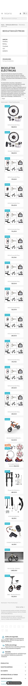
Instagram (23, 626)
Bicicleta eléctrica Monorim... (14, 438)
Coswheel (5, 46)
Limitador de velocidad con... (14, 542)
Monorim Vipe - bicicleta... (14, 568)
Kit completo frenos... (14, 464)
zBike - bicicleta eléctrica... (14, 594)
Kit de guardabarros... (14, 516)
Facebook (2, 626)
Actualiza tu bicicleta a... (14, 151)
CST (4, 48)
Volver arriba (20, 607)
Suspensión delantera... (14, 490)
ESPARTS (5, 51)
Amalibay (5, 41)
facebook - (4, 684)
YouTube (15, 626)
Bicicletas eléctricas (13, 31)
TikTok (6, 630)
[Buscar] (14, 18)
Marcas (5, 39)
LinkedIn (2, 630)
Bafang (5, 44)
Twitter (6, 626)
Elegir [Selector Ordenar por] (14, 99)
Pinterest (19, 626)
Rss (10, 626)
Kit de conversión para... (14, 125)
